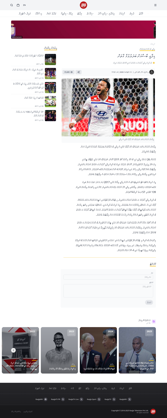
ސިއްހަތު (90, 13)
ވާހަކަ (72, 388)
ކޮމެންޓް (151, 282)
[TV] (18, 5)
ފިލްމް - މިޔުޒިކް (67, 13)
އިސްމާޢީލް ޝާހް (144, 72)
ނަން (152, 273)
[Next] (13, 350)
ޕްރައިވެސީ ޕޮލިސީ (28, 411)
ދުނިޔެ (132, 13)
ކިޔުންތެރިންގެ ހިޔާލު (16, 411)
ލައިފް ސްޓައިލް (25, 13)
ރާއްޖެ (141, 13)
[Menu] (155, 5)
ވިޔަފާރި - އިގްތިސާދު (106, 13)
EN (24, 5)
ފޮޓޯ (80, 388)
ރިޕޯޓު (79, 13)
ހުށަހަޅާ (149, 302)
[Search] (11, 5)
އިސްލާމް (38, 13)
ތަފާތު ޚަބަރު (51, 13)
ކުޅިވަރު (122, 13)
